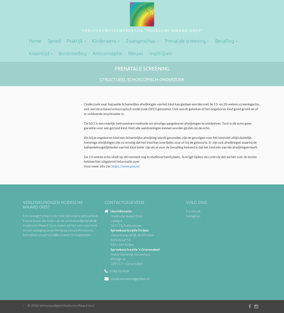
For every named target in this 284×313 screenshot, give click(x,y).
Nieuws (135, 53)
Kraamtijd (40, 53)
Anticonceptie (107, 53)
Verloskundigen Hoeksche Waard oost (141, 18)
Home (35, 40)
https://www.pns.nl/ (126, 166)
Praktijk (76, 40)
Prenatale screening (187, 40)
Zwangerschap (142, 40)
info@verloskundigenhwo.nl (130, 279)
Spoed (54, 40)
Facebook (193, 211)
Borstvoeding (72, 53)
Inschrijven (161, 53)
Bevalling (226, 40)
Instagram (193, 216)
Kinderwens (106, 40)
